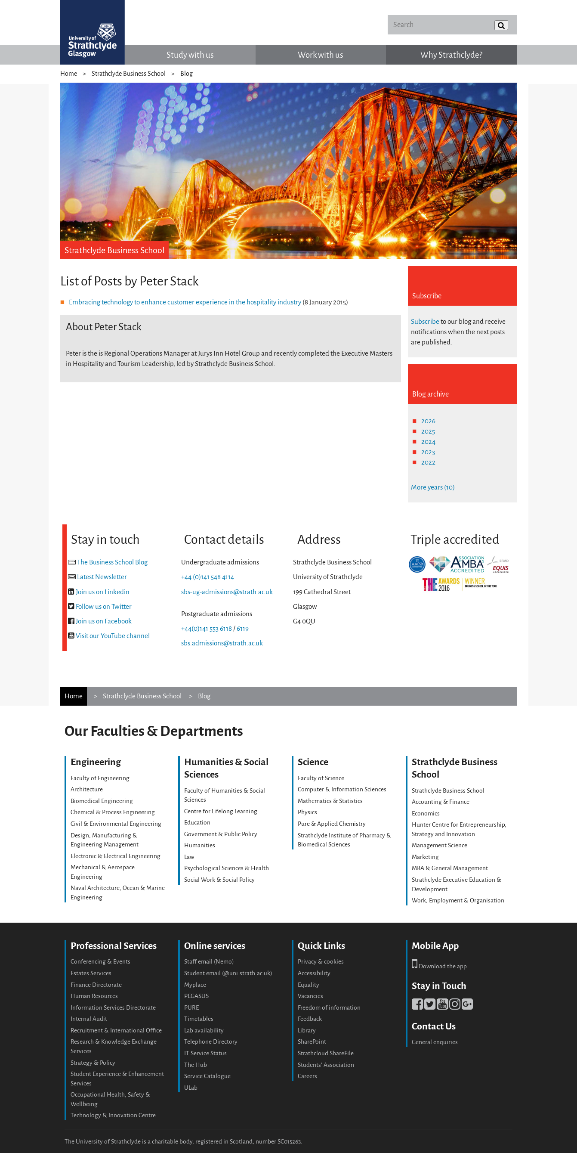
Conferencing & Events (100, 961)
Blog (186, 73)
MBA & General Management (450, 868)
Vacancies (310, 996)
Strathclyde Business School (129, 73)
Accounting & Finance (440, 802)
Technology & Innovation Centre (113, 1115)
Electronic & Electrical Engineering (115, 856)
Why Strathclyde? (451, 54)
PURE (191, 1007)
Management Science (439, 845)
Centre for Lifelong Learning (220, 811)
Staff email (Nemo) (209, 961)
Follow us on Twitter (104, 606)
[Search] (452, 24)
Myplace (195, 985)
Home (68, 73)
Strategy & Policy (93, 1063)
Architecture (87, 789)
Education (197, 822)
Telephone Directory (211, 1041)
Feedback (310, 1019)
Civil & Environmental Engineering (116, 824)
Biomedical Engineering (102, 801)
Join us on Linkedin (103, 591)
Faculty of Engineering (100, 778)
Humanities (199, 845)
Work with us (320, 54)
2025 (428, 431)
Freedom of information (329, 1007)
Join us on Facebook (104, 621)
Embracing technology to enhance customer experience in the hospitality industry (185, 302)
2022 (428, 462)
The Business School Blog (112, 562)
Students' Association (326, 1065)
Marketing (425, 857)
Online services (214, 946)
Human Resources (94, 996)
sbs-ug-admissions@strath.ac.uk (227, 591)
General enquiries (435, 1042)
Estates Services (91, 973)
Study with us (190, 54)
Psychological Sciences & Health (226, 868)
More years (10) (433, 487)
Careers (307, 1076)
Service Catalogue (207, 1076)
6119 (243, 628)
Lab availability (204, 1030)
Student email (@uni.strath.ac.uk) (228, 973)
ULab (190, 1088)
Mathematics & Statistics (330, 801)
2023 (428, 452)
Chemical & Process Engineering (113, 812)
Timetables (198, 1019)
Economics (426, 813)
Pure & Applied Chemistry (332, 824)
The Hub (195, 1065)
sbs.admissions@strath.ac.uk (222, 643)
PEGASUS (196, 996)
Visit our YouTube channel (113, 635)
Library (307, 1030)
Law (189, 857)
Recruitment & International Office (116, 1030)
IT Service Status (205, 1053)
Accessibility (314, 973)
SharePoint (312, 1041)
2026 (428, 421)
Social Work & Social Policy (219, 880)
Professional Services (114, 946)
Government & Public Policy (220, 834)
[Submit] (501, 25)
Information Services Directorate (113, 1007)
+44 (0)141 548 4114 (207, 576)
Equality (308, 985)
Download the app (439, 966)
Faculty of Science (321, 778)
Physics (307, 812)
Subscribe (425, 321)
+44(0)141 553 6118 (206, 628)
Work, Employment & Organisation (458, 900)
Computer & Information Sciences (342, 789)
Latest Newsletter (102, 576)
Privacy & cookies (321, 961)
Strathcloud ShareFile (326, 1053)
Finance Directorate (96, 985)
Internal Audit (89, 1019)
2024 (428, 441)
